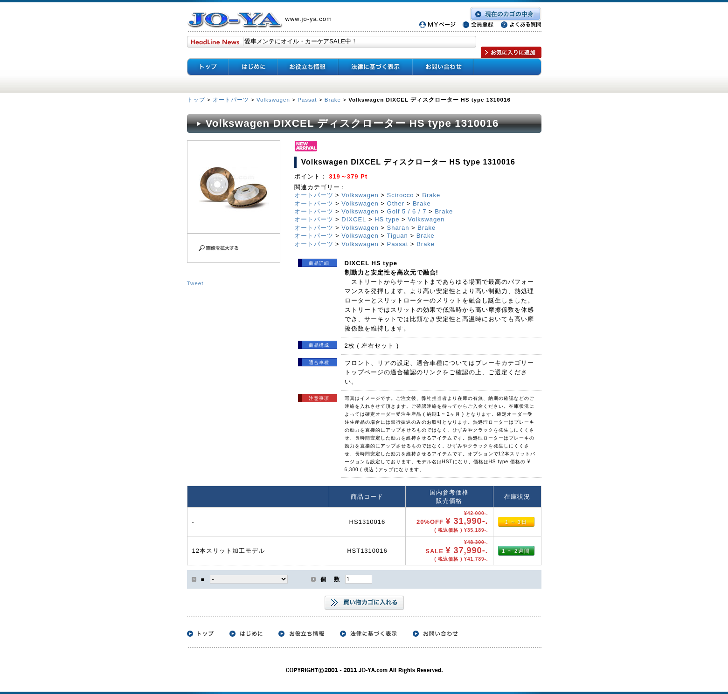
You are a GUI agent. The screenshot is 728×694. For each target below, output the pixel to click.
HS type (386, 219)
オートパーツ (231, 99)
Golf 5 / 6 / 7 (407, 211)
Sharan (398, 227)
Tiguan (397, 235)
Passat (307, 99)
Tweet (195, 283)
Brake (333, 99)
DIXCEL (353, 219)
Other (396, 203)
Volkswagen (273, 99)
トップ (197, 99)
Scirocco (400, 195)
